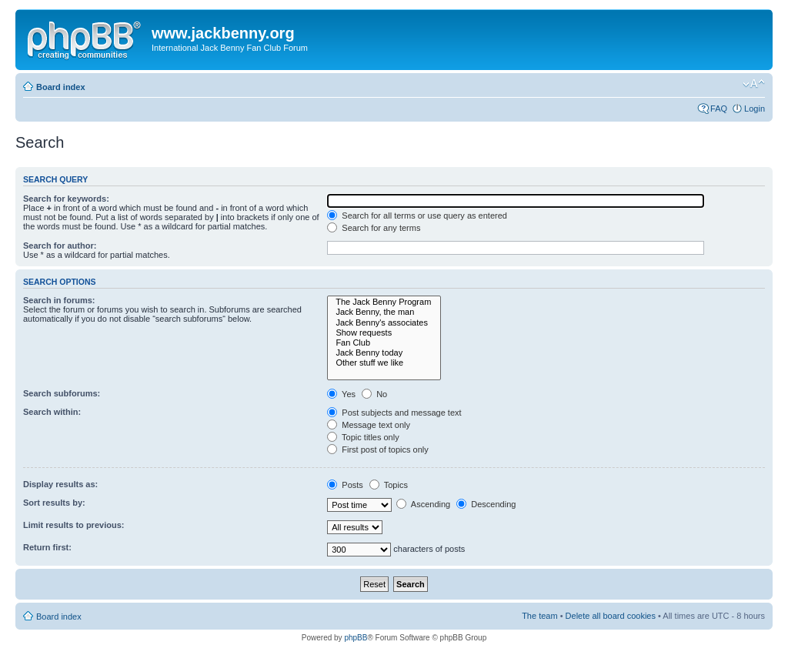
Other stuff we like (384, 363)
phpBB (355, 637)
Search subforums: (61, 393)
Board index (60, 87)
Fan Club (384, 343)
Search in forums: (59, 300)
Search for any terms (373, 227)
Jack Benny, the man (384, 312)
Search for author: (59, 245)
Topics (388, 485)
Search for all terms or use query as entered (417, 215)
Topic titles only (363, 437)
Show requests (384, 333)
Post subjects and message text (394, 412)
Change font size (754, 84)
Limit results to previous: (73, 525)
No (374, 394)
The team (539, 615)
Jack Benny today (384, 353)
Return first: (47, 547)
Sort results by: (54, 502)
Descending (486, 504)
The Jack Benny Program (384, 302)
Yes (341, 394)
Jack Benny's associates (384, 323)
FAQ (718, 108)
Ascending (423, 504)
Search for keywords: (66, 198)
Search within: (52, 411)
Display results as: (60, 484)
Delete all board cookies (611, 615)
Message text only (368, 424)
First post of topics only (378, 449)
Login (754, 108)
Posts (345, 485)
